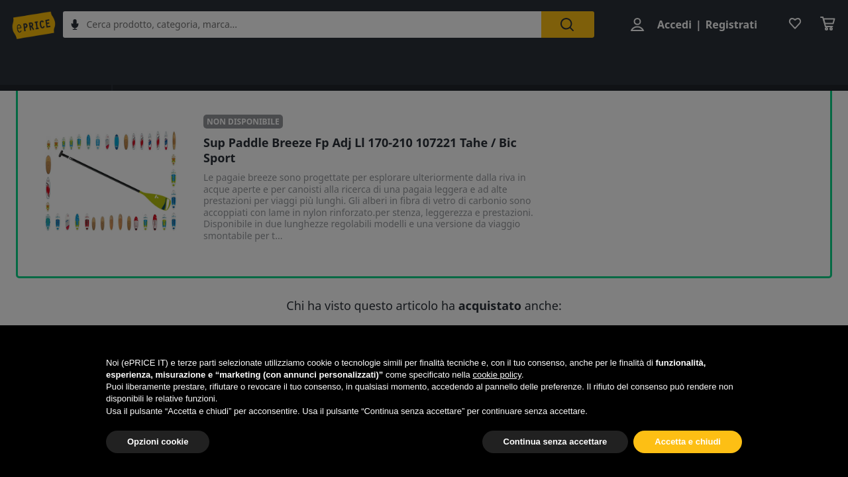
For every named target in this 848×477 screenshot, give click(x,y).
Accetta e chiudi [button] (688, 442)
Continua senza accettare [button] (556, 442)
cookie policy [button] (496, 375)
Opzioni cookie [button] (157, 442)
